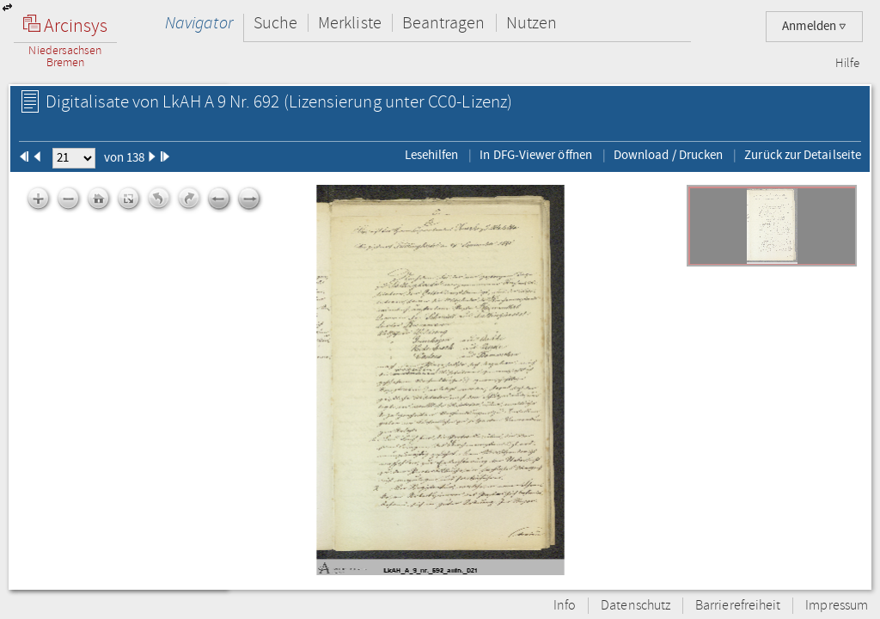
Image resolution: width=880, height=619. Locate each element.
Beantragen (444, 23)
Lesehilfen (432, 154)
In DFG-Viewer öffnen (536, 154)
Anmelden (814, 26)
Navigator (199, 23)
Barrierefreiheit (737, 606)
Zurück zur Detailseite (802, 154)
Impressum (836, 606)
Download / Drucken (668, 154)
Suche (275, 23)
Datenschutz (635, 606)
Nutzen (531, 23)
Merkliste (350, 23)
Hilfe (847, 63)
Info (564, 606)
